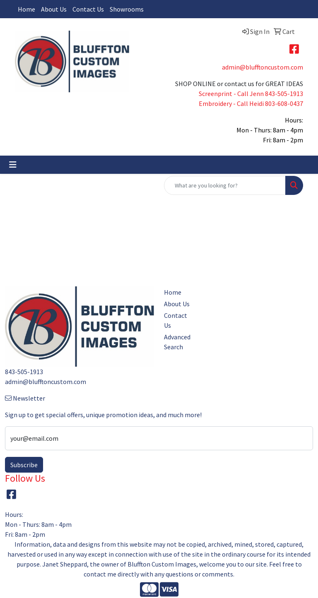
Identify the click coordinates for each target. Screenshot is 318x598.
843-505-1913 (284, 93)
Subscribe (24, 465)
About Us (54, 9)
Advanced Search (177, 342)
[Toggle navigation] (13, 165)
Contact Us (88, 9)
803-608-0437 (284, 103)
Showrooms (127, 9)
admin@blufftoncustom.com (262, 67)
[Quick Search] (225, 185)
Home (26, 9)
